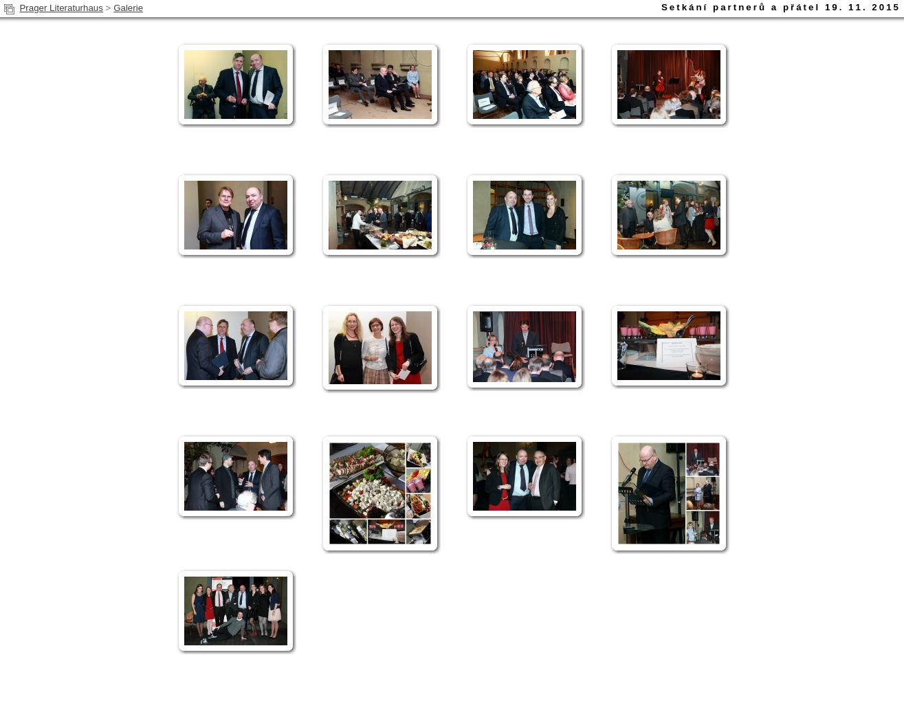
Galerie (128, 8)
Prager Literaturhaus (61, 8)
